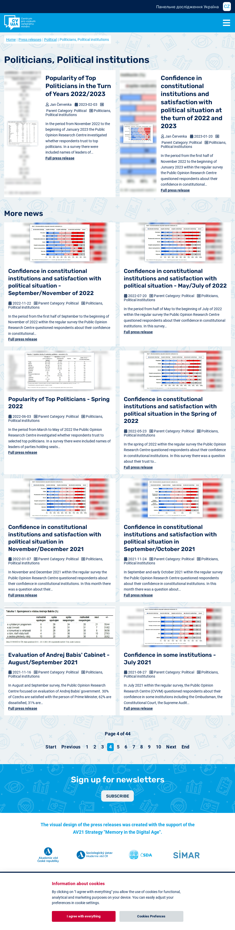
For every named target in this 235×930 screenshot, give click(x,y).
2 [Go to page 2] (94, 746)
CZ (227, 6)
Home (11, 39)
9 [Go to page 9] (149, 746)
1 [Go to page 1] (87, 746)
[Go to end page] (186, 747)
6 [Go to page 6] (126, 746)
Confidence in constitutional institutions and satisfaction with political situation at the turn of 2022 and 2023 (191, 102)
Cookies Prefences (151, 916)
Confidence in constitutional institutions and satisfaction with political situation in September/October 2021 (170, 538)
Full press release (59, 158)
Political (50, 39)
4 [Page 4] (110, 746)
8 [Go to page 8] (141, 746)
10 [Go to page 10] (158, 746)
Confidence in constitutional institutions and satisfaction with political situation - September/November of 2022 (54, 282)
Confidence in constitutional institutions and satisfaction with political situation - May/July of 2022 (175, 278)
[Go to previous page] (71, 747)
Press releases (29, 39)
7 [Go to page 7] (134, 746)
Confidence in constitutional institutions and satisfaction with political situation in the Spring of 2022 (170, 410)
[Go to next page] (171, 747)
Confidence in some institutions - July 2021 (170, 658)
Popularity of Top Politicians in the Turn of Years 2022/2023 (78, 86)
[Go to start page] (50, 747)
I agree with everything (83, 916)
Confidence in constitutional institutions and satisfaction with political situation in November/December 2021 (54, 538)
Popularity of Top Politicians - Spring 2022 (59, 403)
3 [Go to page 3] (102, 746)
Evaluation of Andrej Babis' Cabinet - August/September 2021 (59, 658)
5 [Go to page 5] (118, 746)
